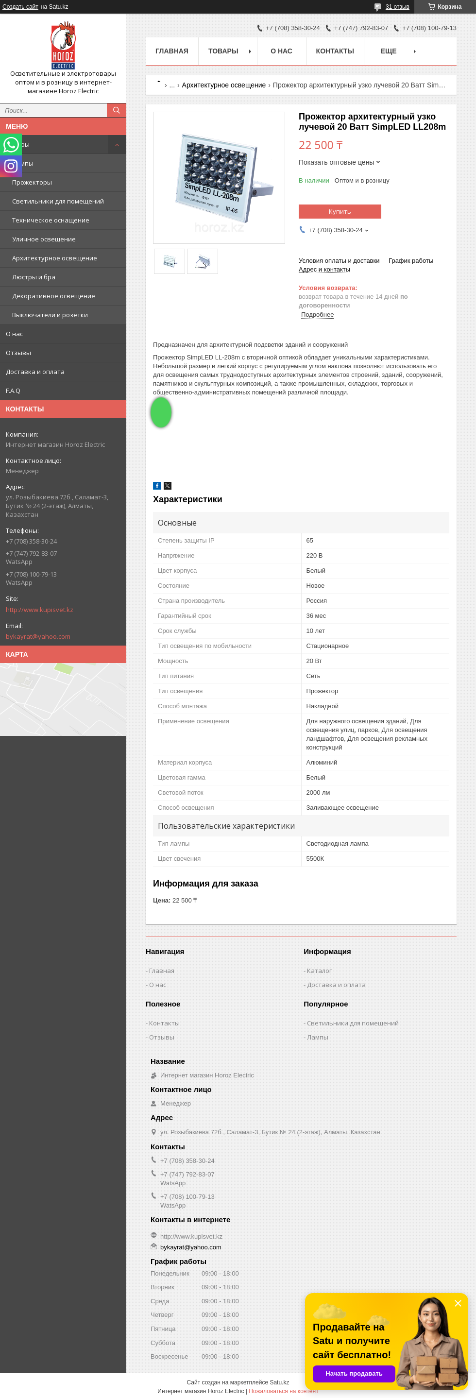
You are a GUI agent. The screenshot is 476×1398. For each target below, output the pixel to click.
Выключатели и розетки (50, 314)
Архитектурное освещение (54, 258)
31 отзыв (397, 6)
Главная (171, 51)
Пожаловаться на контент (283, 1391)
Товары (18, 144)
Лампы (23, 163)
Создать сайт (20, 6)
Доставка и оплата (35, 371)
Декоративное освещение (53, 295)
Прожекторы (32, 182)
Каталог (319, 970)
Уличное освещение (44, 239)
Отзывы (18, 352)
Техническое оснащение (50, 220)
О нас (14, 333)
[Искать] (116, 110)
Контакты (335, 51)
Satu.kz (279, 1382)
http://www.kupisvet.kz (39, 609)
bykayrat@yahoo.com (38, 636)
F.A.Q (13, 390)
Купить (340, 211)
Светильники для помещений (58, 201)
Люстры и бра (33, 277)
